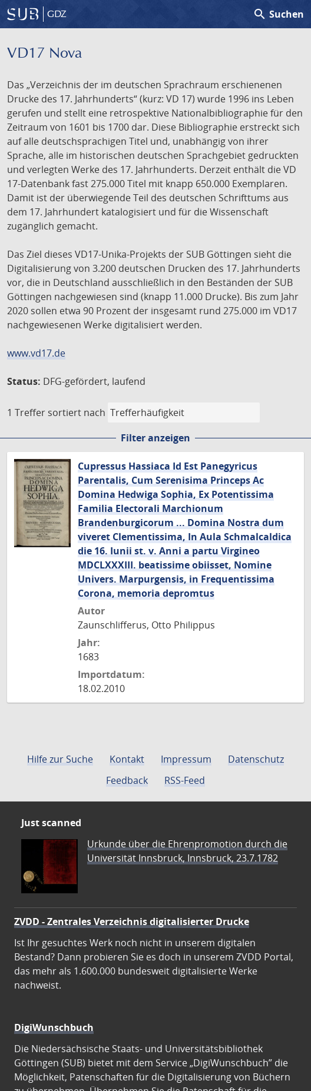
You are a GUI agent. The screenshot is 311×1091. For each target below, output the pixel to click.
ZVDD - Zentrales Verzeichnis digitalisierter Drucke (131, 921)
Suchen (278, 14)
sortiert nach (76, 412)
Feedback (127, 780)
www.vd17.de (36, 353)
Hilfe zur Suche (60, 759)
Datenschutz (256, 759)
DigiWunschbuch (54, 1027)
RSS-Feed (184, 780)
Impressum (186, 759)
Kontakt (127, 759)
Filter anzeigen (155, 437)
